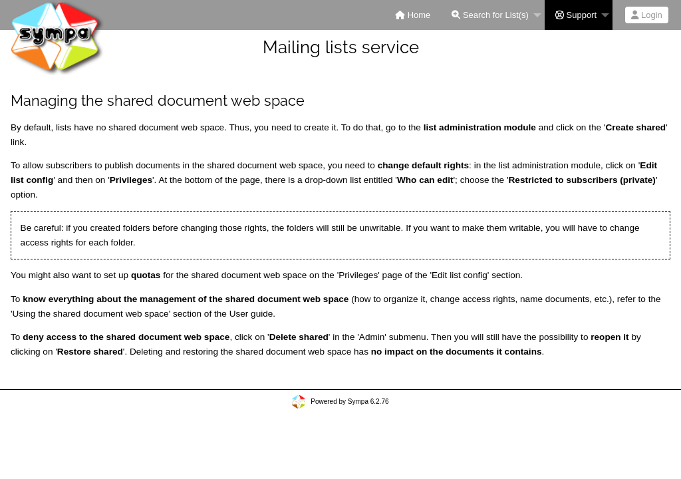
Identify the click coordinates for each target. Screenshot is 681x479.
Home (412, 15)
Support (576, 15)
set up (132, 275)
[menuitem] (412, 15)
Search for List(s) (490, 15)
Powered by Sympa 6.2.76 (349, 401)
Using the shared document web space (91, 314)
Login (646, 15)
